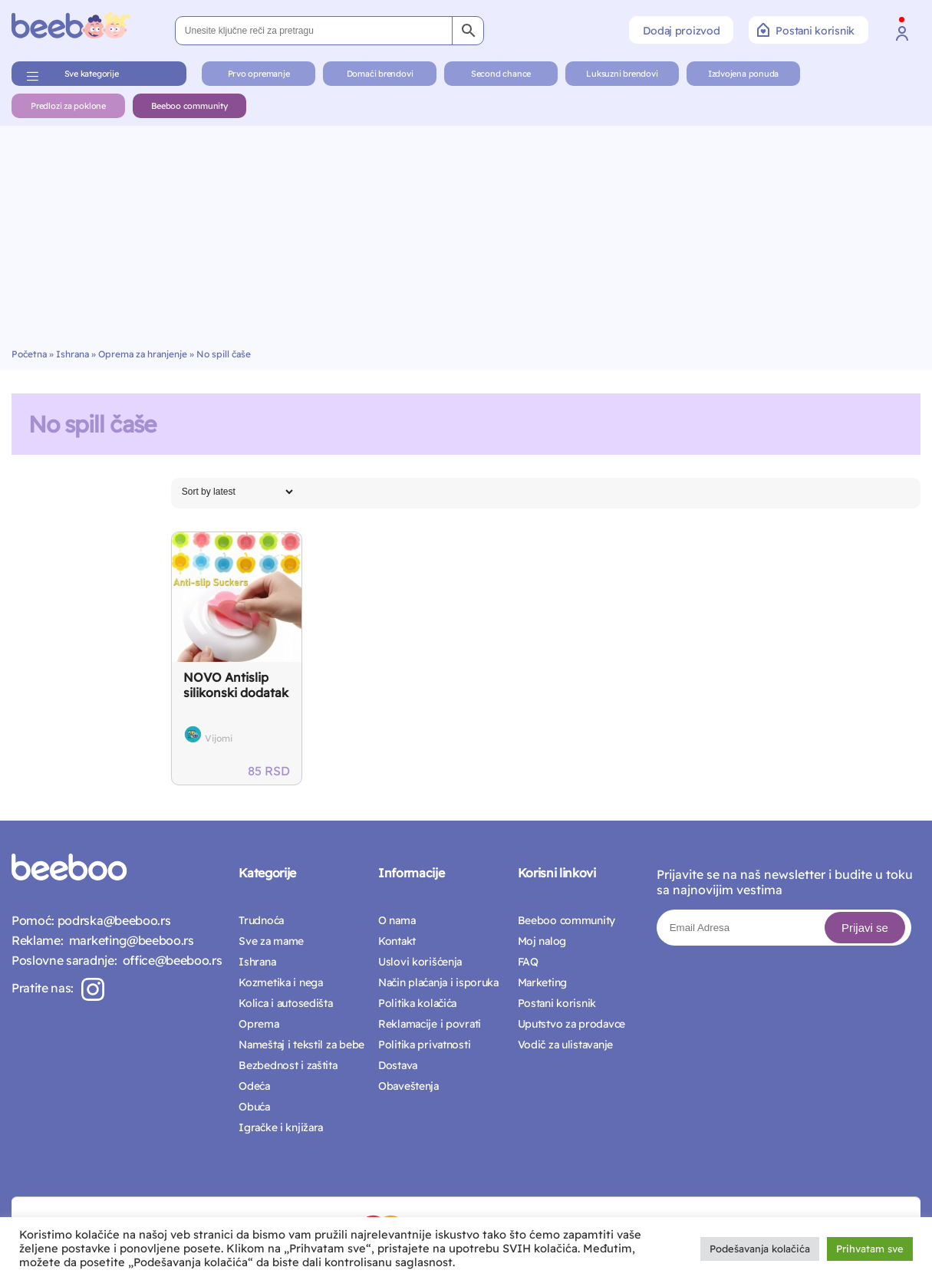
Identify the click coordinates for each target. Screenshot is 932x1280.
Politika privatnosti (424, 1044)
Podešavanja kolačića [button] (760, 1248)
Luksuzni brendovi (621, 73)
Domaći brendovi (380, 73)
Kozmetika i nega (281, 982)
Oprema (258, 1024)
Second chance (501, 73)
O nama (396, 920)
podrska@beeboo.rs (112, 920)
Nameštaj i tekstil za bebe (301, 1044)
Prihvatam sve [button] (870, 1248)
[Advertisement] (466, 233)
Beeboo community (189, 105)
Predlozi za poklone (68, 105)
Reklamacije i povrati (429, 1024)
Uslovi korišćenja (420, 962)
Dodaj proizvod (681, 31)
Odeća (254, 1086)
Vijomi (218, 738)
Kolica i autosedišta (285, 1003)
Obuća (254, 1107)
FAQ (528, 962)
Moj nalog (542, 941)
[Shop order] (237, 491)
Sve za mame (271, 941)
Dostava (397, 1065)
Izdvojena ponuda (743, 73)
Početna (29, 354)
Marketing (542, 982)
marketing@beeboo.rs (128, 940)
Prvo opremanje (259, 73)
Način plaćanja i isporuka (438, 982)
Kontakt (397, 941)
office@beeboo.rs (169, 960)
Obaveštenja (408, 1086)
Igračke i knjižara (281, 1127)
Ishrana (72, 354)
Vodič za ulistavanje (565, 1044)
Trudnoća (261, 920)
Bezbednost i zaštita (288, 1065)
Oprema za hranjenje (142, 354)
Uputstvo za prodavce (571, 1024)
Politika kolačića (417, 1003)
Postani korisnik (806, 30)
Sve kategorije (91, 73)
